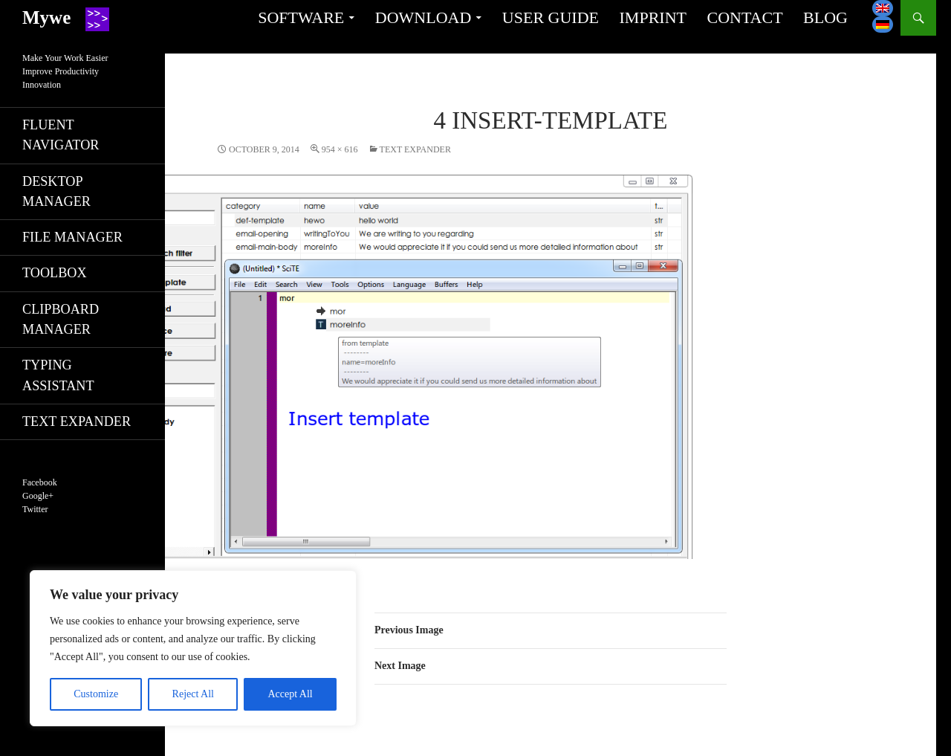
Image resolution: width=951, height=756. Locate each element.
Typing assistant (58, 375)
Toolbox (54, 272)
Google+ (37, 496)
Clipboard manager (60, 319)
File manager (72, 237)
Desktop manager (56, 191)
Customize (96, 694)
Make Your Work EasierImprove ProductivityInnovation (65, 71)
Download (423, 17)
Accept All (289, 694)
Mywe (46, 17)
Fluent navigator (60, 134)
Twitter (35, 509)
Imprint (653, 17)
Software (301, 17)
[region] (193, 648)
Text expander (415, 149)
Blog (825, 17)
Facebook (39, 482)
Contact (744, 17)
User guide (550, 17)
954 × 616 (340, 149)
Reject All (193, 694)
